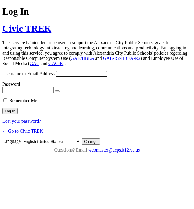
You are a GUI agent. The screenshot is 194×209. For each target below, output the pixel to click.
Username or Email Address (28, 73)
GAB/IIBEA (82, 58)
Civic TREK (26, 28)
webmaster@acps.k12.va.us (114, 149)
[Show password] (57, 91)
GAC (34, 63)
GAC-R (55, 63)
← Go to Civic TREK (22, 131)
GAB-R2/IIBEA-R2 (122, 58)
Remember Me (23, 100)
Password (11, 84)
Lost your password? (21, 121)
